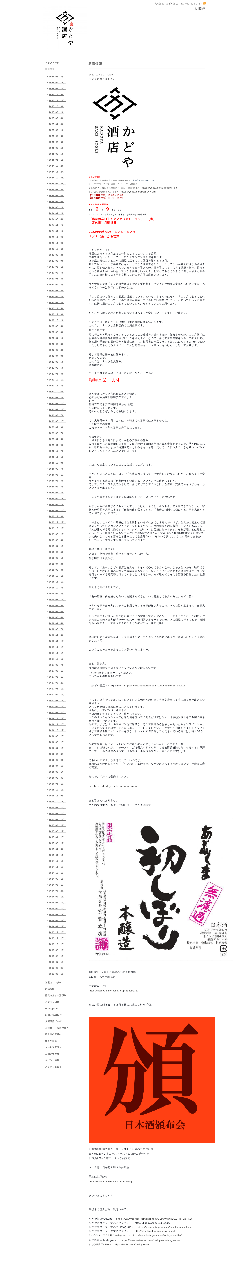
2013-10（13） (57, 944)
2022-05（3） (56, 349)
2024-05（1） (56, 207)
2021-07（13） (57, 409)
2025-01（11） (57, 159)
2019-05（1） (56, 557)
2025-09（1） (56, 112)
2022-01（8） (56, 373)
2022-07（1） (56, 338)
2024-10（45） (57, 177)
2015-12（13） (57, 789)
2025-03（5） (56, 147)
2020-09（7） (56, 468)
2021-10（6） (56, 391)
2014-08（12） (57, 884)
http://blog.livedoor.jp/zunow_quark (155, 1231)
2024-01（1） (56, 231)
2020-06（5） (56, 486)
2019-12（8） (56, 516)
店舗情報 (50, 989)
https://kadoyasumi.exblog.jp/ (152, 1223)
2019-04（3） (56, 563)
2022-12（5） (56, 308)
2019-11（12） (57, 522)
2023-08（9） (56, 260)
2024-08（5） (56, 189)
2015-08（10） (57, 813)
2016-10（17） (57, 730)
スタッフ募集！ (53, 1066)
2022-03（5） (56, 361)
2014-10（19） (57, 872)
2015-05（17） (57, 831)
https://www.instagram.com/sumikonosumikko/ (164, 1227)
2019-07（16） (57, 546)
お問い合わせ (52, 1053)
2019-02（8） (56, 569)
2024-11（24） (57, 171)
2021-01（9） (56, 445)
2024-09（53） (57, 183)
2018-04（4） (56, 623)
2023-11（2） (56, 243)
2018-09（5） (56, 593)
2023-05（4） (56, 278)
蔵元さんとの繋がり (55, 995)
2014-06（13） (57, 896)
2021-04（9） (56, 427)
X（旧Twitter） (54, 1014)
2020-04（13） (57, 498)
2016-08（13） (57, 742)
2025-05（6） (56, 136)
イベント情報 (52, 1060)
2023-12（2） (56, 237)
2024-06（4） (56, 201)
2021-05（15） (57, 421)
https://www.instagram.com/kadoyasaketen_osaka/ (154, 685)
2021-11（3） (56, 385)
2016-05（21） (57, 760)
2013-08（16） (57, 956)
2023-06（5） (56, 272)
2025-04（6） (56, 142)
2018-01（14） (57, 641)
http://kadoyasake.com (143, 180)
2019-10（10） (57, 528)
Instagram (51, 1008)
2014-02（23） (57, 920)
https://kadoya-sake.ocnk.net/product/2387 (114, 990)
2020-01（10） (57, 510)
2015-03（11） (57, 843)
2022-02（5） (56, 367)
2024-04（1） (56, 213)
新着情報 (50, 69)
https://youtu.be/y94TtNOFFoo (159, 188)
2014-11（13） (57, 866)
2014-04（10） (57, 908)
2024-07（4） (56, 195)
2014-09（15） (57, 878)
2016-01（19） (57, 783)
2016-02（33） (57, 777)
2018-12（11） (57, 575)
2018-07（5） (56, 605)
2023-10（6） (56, 248)
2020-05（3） (56, 492)
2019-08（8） (56, 540)
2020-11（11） (57, 456)
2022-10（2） (56, 320)
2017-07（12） (57, 676)
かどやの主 (51, 1040)
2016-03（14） (57, 771)
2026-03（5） (56, 76)
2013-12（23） (57, 932)
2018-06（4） (56, 611)
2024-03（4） (56, 219)
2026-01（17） (57, 88)
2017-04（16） (57, 694)
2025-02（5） (56, 153)
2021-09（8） (56, 397)
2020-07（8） (56, 480)
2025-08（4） (56, 118)
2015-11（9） (56, 795)
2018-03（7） (56, 629)
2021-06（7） (56, 415)
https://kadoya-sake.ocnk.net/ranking (110, 1181)
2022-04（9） (56, 355)
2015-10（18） (57, 801)
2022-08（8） (56, 332)
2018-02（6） (56, 635)
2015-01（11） (57, 855)
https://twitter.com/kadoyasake (132, 1244)
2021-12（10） (57, 379)
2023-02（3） (56, 296)
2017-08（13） (57, 670)
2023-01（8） (56, 302)
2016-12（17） (57, 718)
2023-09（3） (56, 254)
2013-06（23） (57, 967)
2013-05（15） (57, 973)
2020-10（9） (56, 462)
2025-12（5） (56, 94)
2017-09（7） (56, 664)
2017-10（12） (57, 658)
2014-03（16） (57, 914)
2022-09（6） (56, 326)
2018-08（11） (57, 599)
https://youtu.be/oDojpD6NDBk (138, 192)
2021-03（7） (56, 433)
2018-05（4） (56, 617)
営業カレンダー (53, 982)
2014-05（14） (57, 902)
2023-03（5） (56, 290)
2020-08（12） (57, 474)
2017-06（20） (57, 682)
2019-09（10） (57, 534)
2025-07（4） (56, 124)
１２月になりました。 (102, 79)
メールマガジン (53, 1047)
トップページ (52, 62)
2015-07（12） (57, 819)
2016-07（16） (57, 748)
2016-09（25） (57, 736)
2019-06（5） (56, 552)
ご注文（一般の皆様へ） (58, 1027)
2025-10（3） (56, 106)
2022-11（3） (56, 314)
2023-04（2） (56, 284)
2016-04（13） (57, 765)
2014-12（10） (57, 861)
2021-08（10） (57, 403)
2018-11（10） (57, 581)
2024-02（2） (56, 225)
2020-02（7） (56, 504)
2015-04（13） (57, 837)
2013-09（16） (57, 950)
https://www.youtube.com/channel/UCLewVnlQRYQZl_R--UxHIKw (154, 1219)
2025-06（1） (56, 130)
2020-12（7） (56, 451)
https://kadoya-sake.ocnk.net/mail (116, 786)
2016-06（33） (57, 754)
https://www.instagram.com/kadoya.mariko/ (157, 1235)
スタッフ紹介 (52, 1002)
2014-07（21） (57, 890)
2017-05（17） (57, 688)
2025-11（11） (57, 100)
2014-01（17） (57, 926)
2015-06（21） (57, 825)
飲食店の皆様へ (53, 1034)
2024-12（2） (56, 165)
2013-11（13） (57, 938)
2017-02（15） (57, 706)
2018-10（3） (56, 587)
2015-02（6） (56, 849)
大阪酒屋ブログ (53, 1021)
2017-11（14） (57, 653)
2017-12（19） (57, 647)
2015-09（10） (57, 807)
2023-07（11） (57, 266)
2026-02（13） (57, 82)
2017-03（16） (57, 700)
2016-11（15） (57, 724)
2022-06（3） (56, 344)
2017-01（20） (57, 712)
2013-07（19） (57, 962)
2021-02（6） (56, 439)
